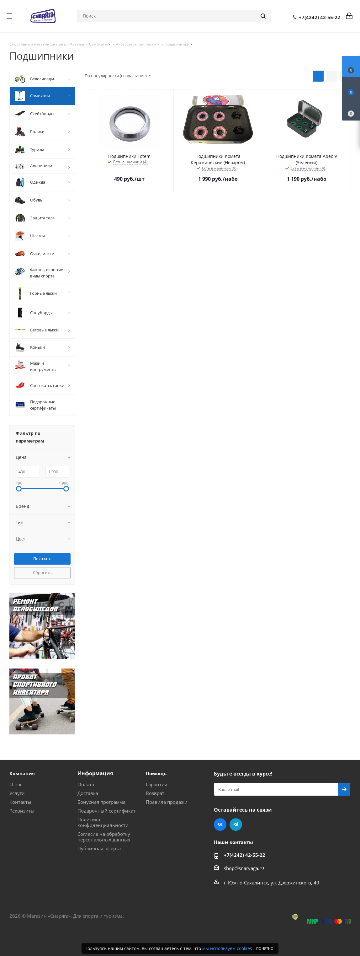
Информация (95, 773)
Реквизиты (21, 811)
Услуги (17, 793)
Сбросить (42, 572)
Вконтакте (220, 824)
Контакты (20, 802)
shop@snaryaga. (241, 868)
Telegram (236, 824)
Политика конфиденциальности (103, 822)
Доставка (87, 793)
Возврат (155, 793)
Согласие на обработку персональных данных (103, 837)
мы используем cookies (227, 948)
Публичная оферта (99, 848)
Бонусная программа (101, 802)
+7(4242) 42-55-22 (319, 17)
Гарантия (156, 784)
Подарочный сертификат (106, 811)
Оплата (85, 784)
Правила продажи (167, 802)
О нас (15, 784)
